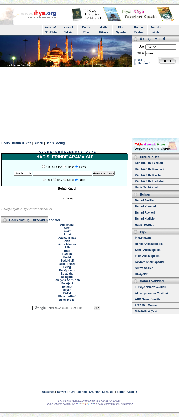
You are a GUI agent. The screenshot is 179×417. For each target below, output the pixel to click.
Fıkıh (121, 27)
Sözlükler (51, 32)
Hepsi (82, 167)
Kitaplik (69, 27)
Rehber (138, 32)
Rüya (86, 32)
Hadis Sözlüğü (56, 143)
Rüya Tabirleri (78, 391)
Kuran (86, 27)
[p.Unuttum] (142, 63)
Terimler (156, 27)
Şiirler (121, 391)
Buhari (38, 143)
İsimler (156, 32)
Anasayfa (51, 27)
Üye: (142, 46)
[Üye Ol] (139, 60)
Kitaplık (132, 391)
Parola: (140, 53)
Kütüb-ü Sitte (21, 143)
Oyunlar (121, 32)
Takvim (68, 32)
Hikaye (103, 32)
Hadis (103, 27)
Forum (138, 27)
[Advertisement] (89, 103)
